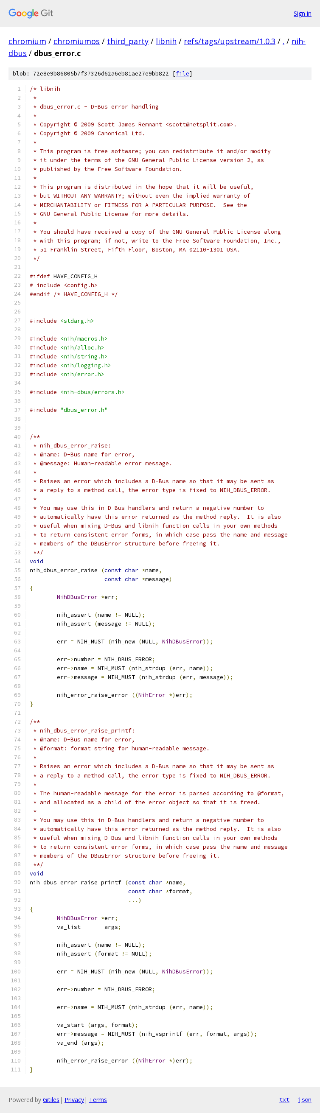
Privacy (74, 1100)
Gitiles (51, 1100)
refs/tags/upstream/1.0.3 (229, 41)
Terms (98, 1100)
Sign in (303, 13)
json (305, 1099)
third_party (128, 41)
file (182, 73)
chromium (27, 41)
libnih (166, 41)
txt (284, 1099)
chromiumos (76, 41)
